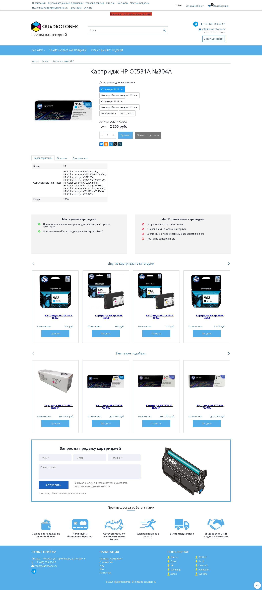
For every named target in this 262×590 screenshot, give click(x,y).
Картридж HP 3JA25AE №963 (159, 316)
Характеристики (43, 158)
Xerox (173, 573)
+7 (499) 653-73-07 (214, 23)
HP (172, 565)
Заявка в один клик (148, 135)
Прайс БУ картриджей (107, 50)
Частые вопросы (139, 3)
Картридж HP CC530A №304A (210, 406)
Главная (35, 61)
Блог (102, 569)
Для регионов (80, 158)
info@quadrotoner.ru (213, 29)
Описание (62, 158)
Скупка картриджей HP (63, 61)
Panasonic (204, 569)
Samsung (175, 569)
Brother (202, 557)
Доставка (76, 7)
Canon (173, 557)
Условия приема (94, 3)
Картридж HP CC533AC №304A (58, 406)
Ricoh (201, 561)
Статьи (110, 3)
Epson (173, 561)
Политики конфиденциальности (92, 486)
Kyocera (202, 573)
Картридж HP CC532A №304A (109, 406)
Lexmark (203, 565)
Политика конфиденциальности (50, 7)
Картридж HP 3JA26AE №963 (210, 316)
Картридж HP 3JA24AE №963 (109, 316)
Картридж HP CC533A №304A (159, 406)
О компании (39, 3)
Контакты (122, 3)
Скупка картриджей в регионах (65, 3)
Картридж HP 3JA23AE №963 (59, 316)
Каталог (37, 50)
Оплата (88, 7)
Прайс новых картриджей (68, 50)
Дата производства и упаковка (117, 82)
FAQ (101, 565)
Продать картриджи (110, 558)
